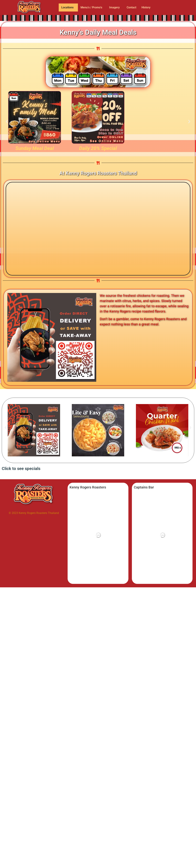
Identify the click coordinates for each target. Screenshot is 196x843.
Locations (67, 7)
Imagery (114, 7)
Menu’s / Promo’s (91, 7)
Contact (131, 7)
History (145, 7)
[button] (68, 7)
